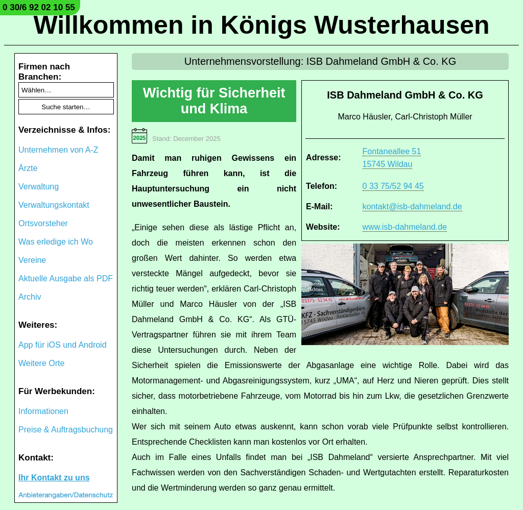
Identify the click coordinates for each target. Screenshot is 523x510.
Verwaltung (38, 186)
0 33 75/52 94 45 (393, 186)
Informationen (43, 411)
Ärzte (27, 168)
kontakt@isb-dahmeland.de (412, 206)
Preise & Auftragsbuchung (65, 429)
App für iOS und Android (62, 345)
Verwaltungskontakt (53, 205)
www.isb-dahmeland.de (405, 227)
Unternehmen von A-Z (58, 149)
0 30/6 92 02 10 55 (39, 7)
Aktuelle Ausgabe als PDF (65, 278)
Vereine (32, 260)
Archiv (29, 297)
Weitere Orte (41, 363)
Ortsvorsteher (43, 223)
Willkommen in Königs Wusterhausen (261, 25)
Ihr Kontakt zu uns (54, 477)
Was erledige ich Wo (55, 241)
